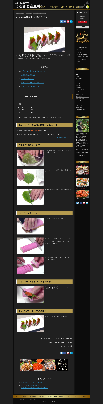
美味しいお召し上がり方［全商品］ (32, 382)
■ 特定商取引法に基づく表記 (82, 56)
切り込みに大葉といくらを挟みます (32, 83)
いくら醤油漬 (79, 78)
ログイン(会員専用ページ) (82, 26)
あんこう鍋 (78, 100)
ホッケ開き (78, 83)
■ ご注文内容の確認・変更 (81, 47)
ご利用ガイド (41, 396)
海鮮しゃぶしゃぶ (80, 98)
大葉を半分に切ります (28, 75)
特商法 (55, 396)
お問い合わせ (73, 396)
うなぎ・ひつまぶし (80, 102)
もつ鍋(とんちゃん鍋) (81, 109)
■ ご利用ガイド (79, 49)
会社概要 (67, 396)
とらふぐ (78, 72)
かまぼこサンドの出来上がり (30, 87)
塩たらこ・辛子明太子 (81, 89)
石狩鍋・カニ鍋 (79, 94)
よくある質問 (49, 396)
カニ (77, 74)
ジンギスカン (79, 107)
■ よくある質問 (79, 52)
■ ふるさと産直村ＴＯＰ (81, 45)
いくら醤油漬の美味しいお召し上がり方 (34, 385)
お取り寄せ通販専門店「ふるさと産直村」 (34, 388)
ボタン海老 (78, 87)
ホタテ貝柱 (78, 85)
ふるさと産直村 (27, 6)
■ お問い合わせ (79, 63)
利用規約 (61, 396)
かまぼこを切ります (27, 79)
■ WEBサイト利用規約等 (81, 59)
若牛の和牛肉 (79, 96)
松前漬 (77, 76)
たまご (77, 111)
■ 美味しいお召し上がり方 (81, 54)
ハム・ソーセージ (80, 105)
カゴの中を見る (82, 21)
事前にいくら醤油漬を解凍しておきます (34, 71)
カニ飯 (77, 91)
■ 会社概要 (78, 61)
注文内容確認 (33, 396)
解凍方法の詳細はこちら (64, 137)
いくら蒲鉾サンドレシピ (22, 396)
